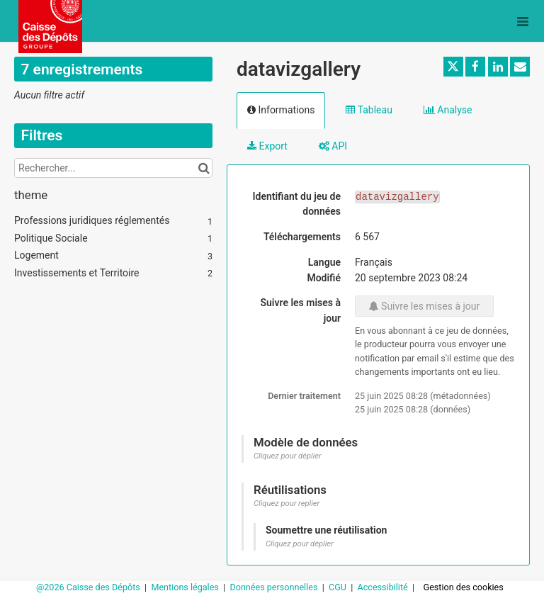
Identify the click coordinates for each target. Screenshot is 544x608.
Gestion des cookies (464, 587)
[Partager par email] (520, 67)
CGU (338, 587)
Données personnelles (274, 587)
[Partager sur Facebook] (475, 67)
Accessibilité (384, 587)
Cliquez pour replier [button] (286, 503)
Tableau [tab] (369, 110)
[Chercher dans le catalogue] (203, 168)
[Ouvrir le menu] (523, 21)
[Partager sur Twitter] (453, 67)
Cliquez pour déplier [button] (288, 456)
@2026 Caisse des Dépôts (89, 587)
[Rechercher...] (113, 168)
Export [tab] (267, 146)
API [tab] (333, 146)
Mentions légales (186, 587)
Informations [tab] (280, 110)
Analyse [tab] (448, 110)
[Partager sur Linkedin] (498, 67)
